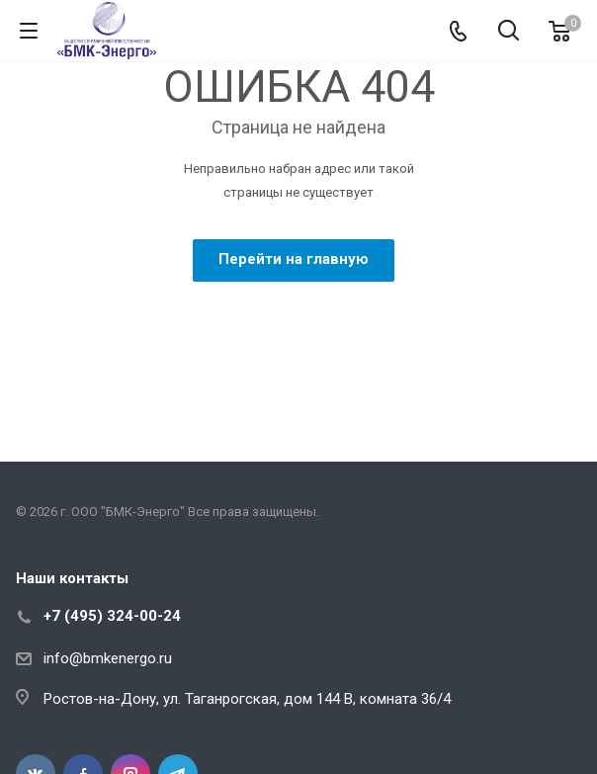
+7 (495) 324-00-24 (112, 616)
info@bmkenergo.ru (107, 658)
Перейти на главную (293, 259)
